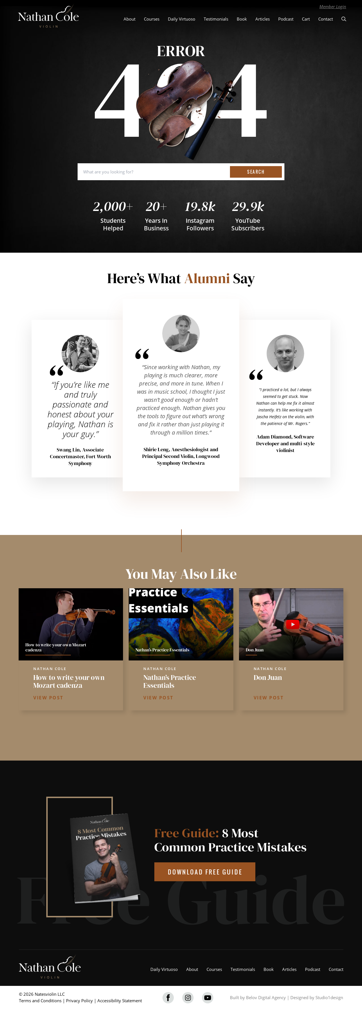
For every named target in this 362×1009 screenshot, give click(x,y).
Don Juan (268, 677)
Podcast (285, 19)
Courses (151, 19)
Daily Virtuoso (181, 19)
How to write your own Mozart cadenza (68, 681)
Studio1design (329, 997)
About (129, 19)
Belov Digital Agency (266, 997)
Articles (262, 19)
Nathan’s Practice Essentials (169, 681)
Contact (325, 19)
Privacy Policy (79, 1000)
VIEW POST (48, 698)
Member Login (332, 6)
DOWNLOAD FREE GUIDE (205, 871)
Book (242, 19)
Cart (306, 19)
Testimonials (216, 19)
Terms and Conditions (40, 1000)
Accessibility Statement (119, 1000)
